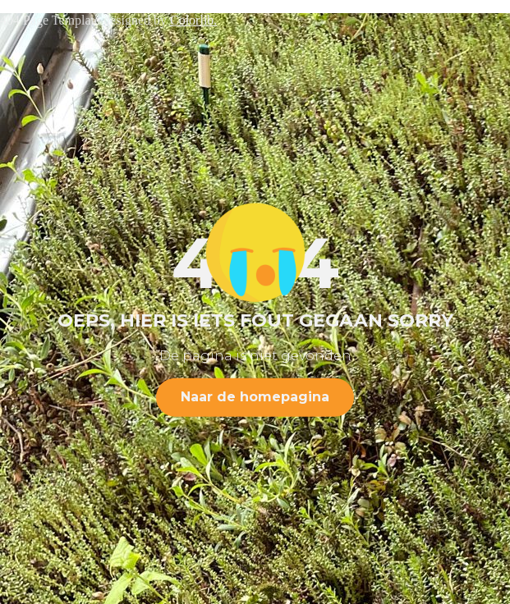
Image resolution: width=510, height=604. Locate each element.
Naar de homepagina (255, 397)
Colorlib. (193, 20)
